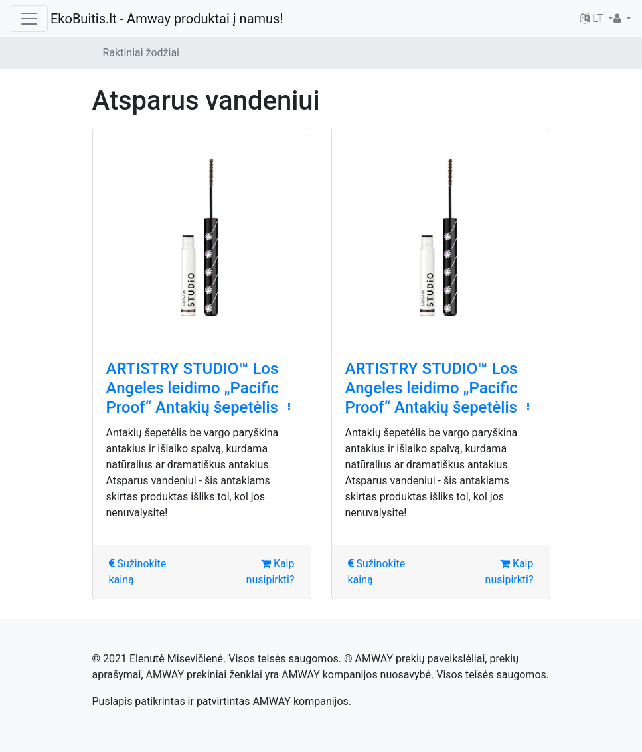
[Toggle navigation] (29, 18)
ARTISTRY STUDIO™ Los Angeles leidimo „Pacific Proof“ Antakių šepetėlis (192, 388)
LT (592, 18)
